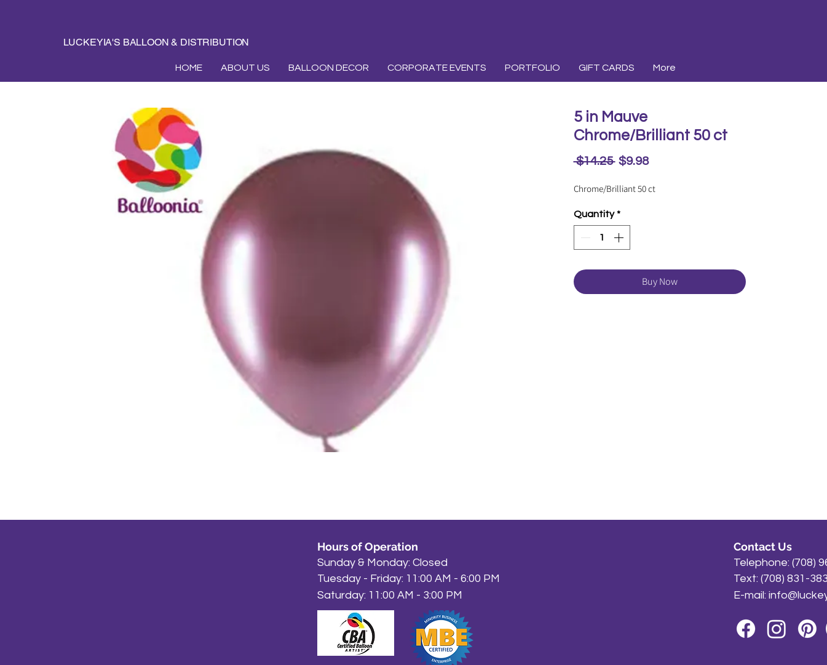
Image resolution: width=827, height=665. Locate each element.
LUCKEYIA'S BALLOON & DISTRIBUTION (156, 42)
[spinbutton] (602, 237)
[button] (328, 67)
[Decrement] (584, 237)
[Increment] (619, 237)
